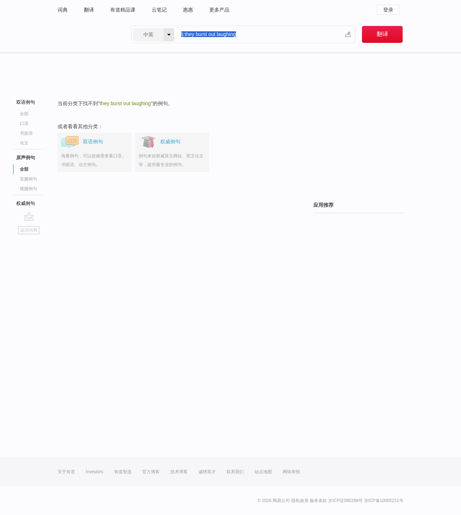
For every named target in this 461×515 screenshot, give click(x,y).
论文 (24, 142)
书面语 (26, 133)
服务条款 (318, 500)
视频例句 (28, 188)
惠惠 (188, 10)
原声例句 (25, 157)
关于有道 (66, 471)
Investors (94, 471)
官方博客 (151, 471)
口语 (24, 123)
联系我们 (235, 471)
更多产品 (219, 10)
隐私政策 (300, 500)
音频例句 (28, 179)
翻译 (89, 10)
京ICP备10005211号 (383, 500)
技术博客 (179, 471)
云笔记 (159, 10)
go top (28, 216)
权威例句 (25, 203)
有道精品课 (122, 10)
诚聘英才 (207, 471)
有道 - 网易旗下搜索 (87, 34)
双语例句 (25, 102)
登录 (388, 10)
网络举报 (291, 471)
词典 (63, 10)
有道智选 (122, 471)
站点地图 (263, 471)
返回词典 (28, 230)
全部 (24, 113)
